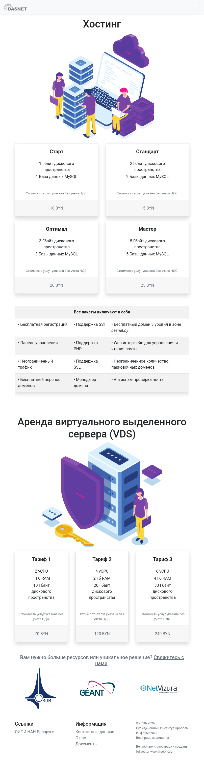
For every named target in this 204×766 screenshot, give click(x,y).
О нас (80, 737)
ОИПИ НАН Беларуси (35, 731)
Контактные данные (94, 731)
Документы (86, 744)
